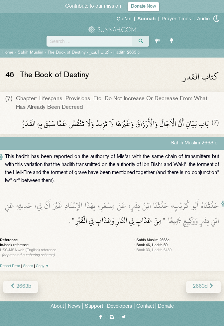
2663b (20, 286)
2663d (203, 286)
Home (7, 53)
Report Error (10, 266)
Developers (119, 306)
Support (94, 306)
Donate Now (143, 6)
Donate (166, 306)
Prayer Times (176, 18)
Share (28, 266)
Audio (203, 18)
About (57, 306)
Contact (145, 306)
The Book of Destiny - (78, 53)
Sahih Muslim (30, 53)
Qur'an (124, 18)
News (74, 306)
